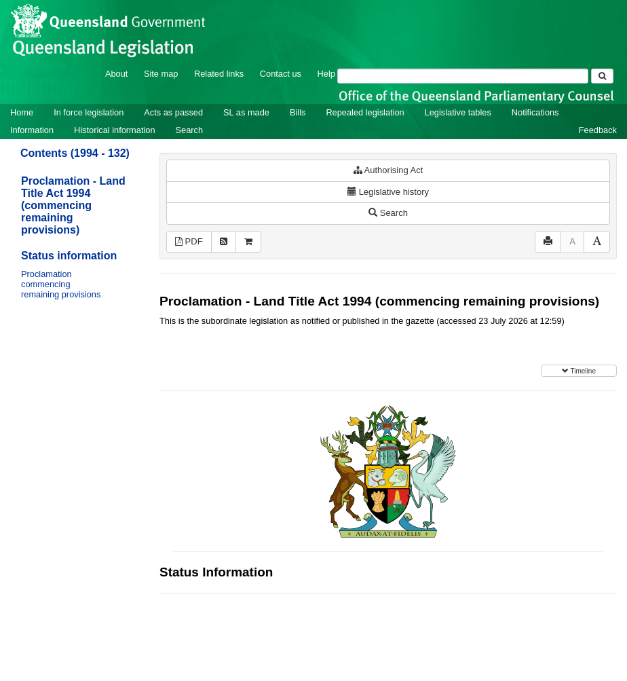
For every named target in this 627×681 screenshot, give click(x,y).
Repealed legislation (365, 112)
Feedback (598, 130)
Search (190, 130)
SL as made (246, 112)
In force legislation (89, 112)
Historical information (114, 130)
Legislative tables (458, 112)
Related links (219, 74)
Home (21, 112)
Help (326, 74)
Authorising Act (388, 170)
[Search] (462, 76)
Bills (297, 112)
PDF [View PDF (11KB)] (189, 241)
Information (32, 130)
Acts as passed (173, 112)
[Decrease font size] (572, 242)
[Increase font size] (597, 242)
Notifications (535, 112)
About (116, 74)
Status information (69, 255)
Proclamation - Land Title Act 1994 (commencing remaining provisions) (73, 205)
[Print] (548, 242)
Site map (161, 74)
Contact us (280, 74)
